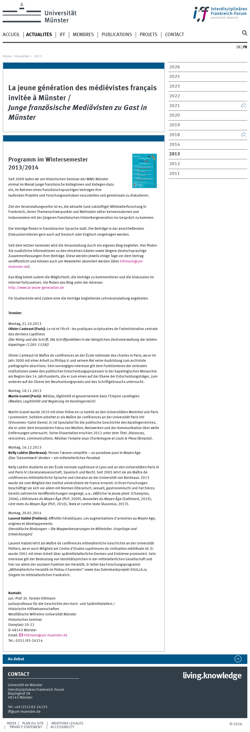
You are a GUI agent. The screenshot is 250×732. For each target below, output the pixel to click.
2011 (174, 173)
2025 (174, 76)
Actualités (22, 56)
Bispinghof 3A (19, 694)
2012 (174, 164)
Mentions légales (67, 723)
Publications (117, 34)
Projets (148, 34)
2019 (174, 125)
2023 (174, 86)
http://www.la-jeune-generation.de (36, 288)
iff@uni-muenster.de (24, 712)
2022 (174, 96)
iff (62, 34)
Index (11, 723)
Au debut (16, 659)
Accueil (11, 34)
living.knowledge (212, 676)
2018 (174, 135)
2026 (174, 67)
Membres (83, 34)
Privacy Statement (26, 727)
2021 (174, 106)
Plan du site (33, 723)
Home (7, 56)
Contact (174, 34)
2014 (174, 144)
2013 (38, 56)
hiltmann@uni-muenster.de (45, 635)
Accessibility (62, 727)
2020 (174, 115)
